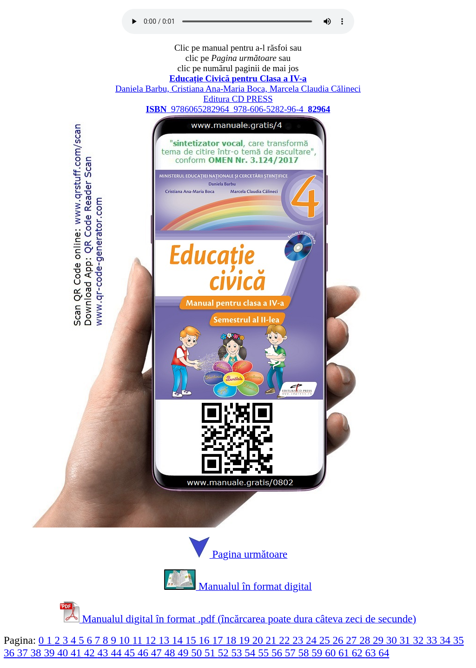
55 (264, 653)
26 (339, 640)
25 (326, 640)
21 (272, 640)
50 (198, 653)
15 (192, 640)
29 (379, 640)
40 (64, 653)
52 (224, 653)
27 (352, 640)
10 (125, 640)
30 (393, 640)
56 (278, 653)
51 (211, 653)
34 (446, 640)
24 (312, 640)
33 (433, 640)
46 (144, 653)
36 (10, 653)
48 (171, 653)
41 (77, 653)
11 (138, 640)
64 (383, 653)
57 (291, 653)
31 (406, 640)
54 (251, 653)
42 (91, 653)
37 (24, 653)
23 (299, 640)
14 (178, 640)
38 (37, 653)
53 (238, 653)
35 (458, 640)
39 (50, 653)
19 (245, 640)
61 (345, 653)
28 (366, 640)
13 (165, 640)
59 (318, 653)
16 (205, 640)
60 (331, 653)
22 (285, 640)
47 (158, 653)
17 (218, 640)
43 (104, 653)
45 (131, 653)
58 (305, 653)
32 (419, 640)
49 (184, 653)
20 (259, 640)
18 (232, 640)
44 (117, 653)
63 (372, 653)
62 (358, 653)
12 (152, 640)
